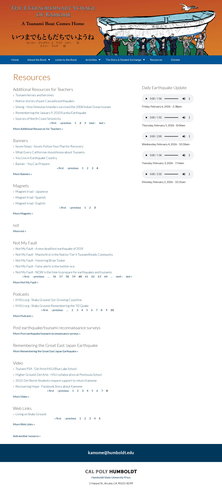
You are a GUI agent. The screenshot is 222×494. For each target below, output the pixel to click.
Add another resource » (27, 436)
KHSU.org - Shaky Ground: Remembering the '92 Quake (52, 306)
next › (92, 122)
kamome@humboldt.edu (111, 452)
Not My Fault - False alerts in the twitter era (44, 266)
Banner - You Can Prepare (32, 164)
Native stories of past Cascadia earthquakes (44, 101)
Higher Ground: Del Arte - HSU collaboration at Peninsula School (58, 374)
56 (54, 276)
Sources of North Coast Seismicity (38, 118)
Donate (175, 59)
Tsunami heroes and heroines (34, 95)
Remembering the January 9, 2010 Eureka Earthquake (50, 113)
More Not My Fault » (25, 282)
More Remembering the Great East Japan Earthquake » (45, 351)
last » (102, 122)
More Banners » (22, 174)
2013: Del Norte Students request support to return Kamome (56, 380)
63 (99, 276)
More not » (19, 231)
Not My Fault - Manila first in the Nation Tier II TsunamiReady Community (64, 254)
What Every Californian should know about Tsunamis (50, 152)
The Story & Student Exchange (123, 59)
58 (67, 276)
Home (15, 59)
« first (53, 122)
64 (105, 276)
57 (60, 276)
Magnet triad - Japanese (31, 191)
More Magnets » (23, 213)
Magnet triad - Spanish (30, 197)
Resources (156, 59)
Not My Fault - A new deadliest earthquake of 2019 (49, 248)
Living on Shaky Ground (30, 414)
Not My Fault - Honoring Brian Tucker (40, 260)
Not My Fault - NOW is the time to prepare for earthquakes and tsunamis (63, 272)
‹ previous (65, 122)
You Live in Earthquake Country (36, 158)
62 (93, 276)
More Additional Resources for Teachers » (38, 128)
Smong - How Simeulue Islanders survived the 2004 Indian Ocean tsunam (63, 107)
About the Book (36, 59)
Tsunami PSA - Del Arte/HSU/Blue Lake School (46, 369)
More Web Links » (24, 424)
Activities (91, 59)
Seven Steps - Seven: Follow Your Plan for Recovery (49, 146)
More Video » (21, 396)
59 (73, 276)
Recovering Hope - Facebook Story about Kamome (49, 386)
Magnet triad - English (30, 203)
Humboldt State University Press (111, 477)
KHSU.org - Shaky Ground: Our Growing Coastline (48, 300)
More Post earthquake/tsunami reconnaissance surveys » (46, 333)
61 (86, 276)
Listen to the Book (66, 59)
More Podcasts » (23, 315)
